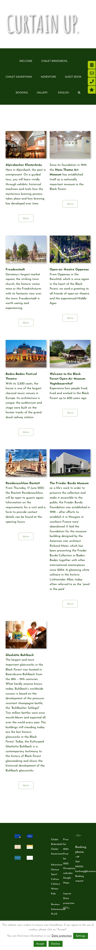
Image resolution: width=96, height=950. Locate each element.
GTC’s (66, 908)
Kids (53, 893)
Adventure (56, 865)
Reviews (55, 904)
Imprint (67, 893)
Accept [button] (40, 943)
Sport (54, 874)
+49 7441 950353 (79, 862)
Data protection (62, 936)
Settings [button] (80, 936)
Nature (55, 869)
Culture (55, 879)
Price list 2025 (66, 859)
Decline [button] (55, 943)
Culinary (55, 884)
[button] (79, 92)
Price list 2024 (66, 844)
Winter (54, 889)
